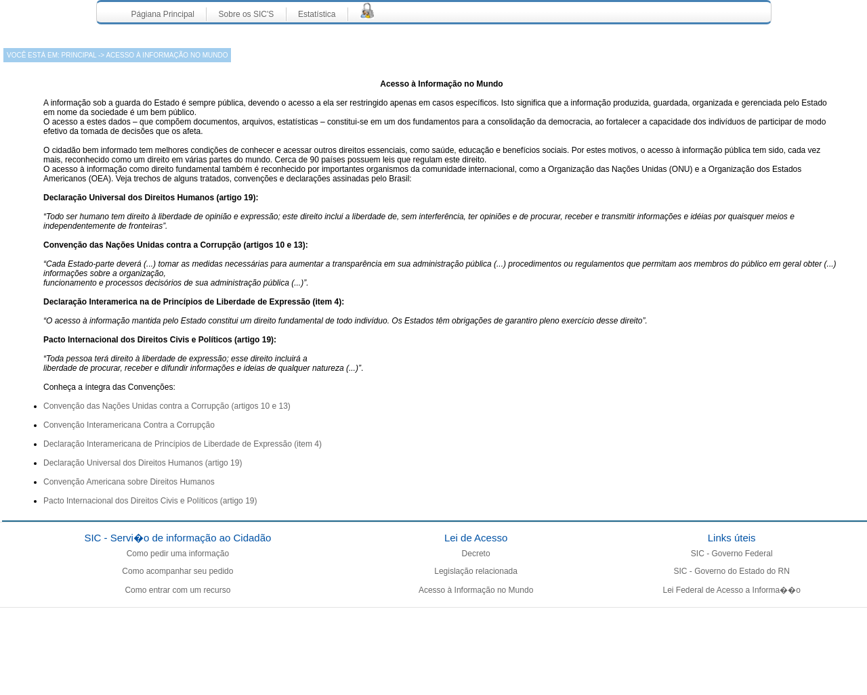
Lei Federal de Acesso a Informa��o (731, 590)
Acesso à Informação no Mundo (476, 590)
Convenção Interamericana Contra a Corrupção (129, 425)
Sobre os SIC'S (246, 14)
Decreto (476, 553)
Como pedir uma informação (178, 553)
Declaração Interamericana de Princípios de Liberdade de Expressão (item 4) (182, 444)
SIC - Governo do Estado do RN (731, 571)
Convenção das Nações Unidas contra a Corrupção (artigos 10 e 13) (167, 406)
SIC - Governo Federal (732, 553)
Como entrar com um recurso (177, 590)
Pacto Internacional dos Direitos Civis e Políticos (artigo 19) (150, 501)
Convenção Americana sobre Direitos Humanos (129, 482)
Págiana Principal (162, 14)
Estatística (316, 14)
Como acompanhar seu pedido (177, 571)
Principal (78, 55)
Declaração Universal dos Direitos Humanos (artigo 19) (142, 463)
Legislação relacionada (475, 571)
